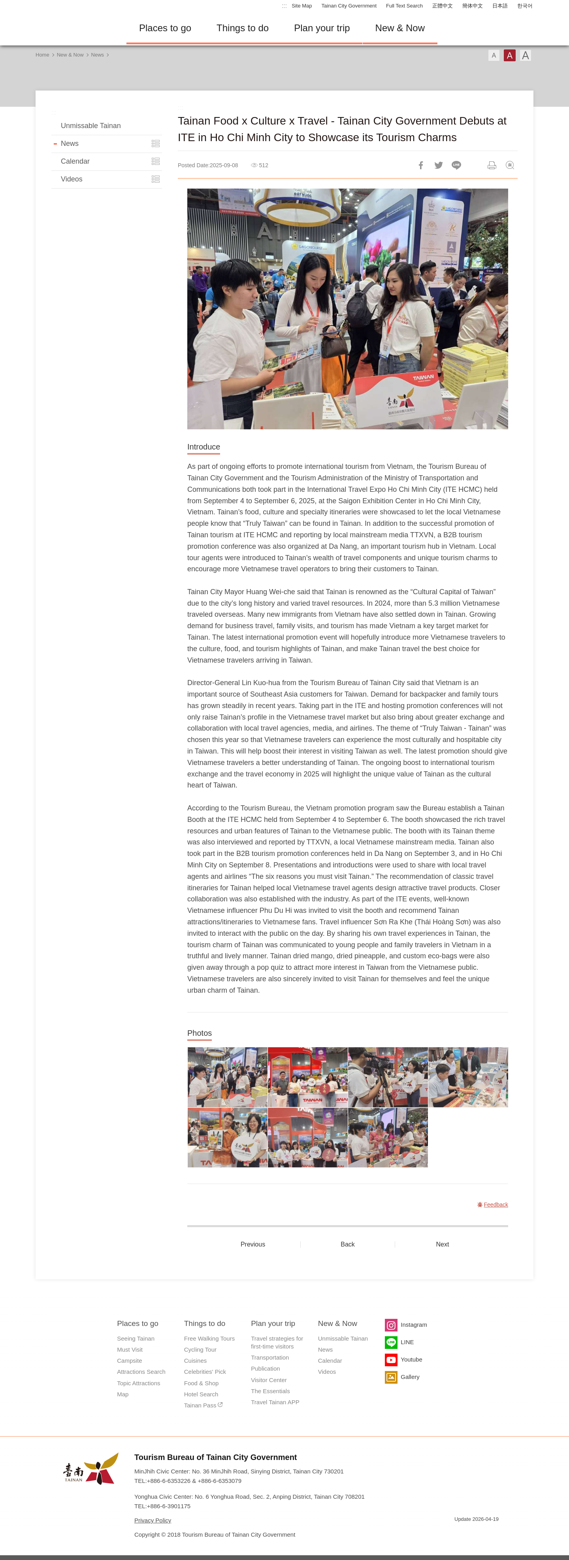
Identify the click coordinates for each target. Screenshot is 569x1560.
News (97, 55)
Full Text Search (404, 6)
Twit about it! (439, 165)
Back (348, 1244)
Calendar (75, 161)
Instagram (414, 1324)
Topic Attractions (138, 1383)
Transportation (270, 1357)
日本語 (500, 6)
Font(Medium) (510, 55)
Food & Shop (201, 1383)
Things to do (243, 28)
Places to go (165, 28)
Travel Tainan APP (275, 1402)
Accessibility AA (488, 1533)
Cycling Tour (200, 1349)
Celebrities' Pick (205, 1371)
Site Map (302, 6)
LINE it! (456, 165)
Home (42, 55)
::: (284, 5)
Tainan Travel (75, 28)
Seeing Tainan (135, 1338)
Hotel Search (201, 1394)
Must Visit (130, 1349)
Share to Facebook (421, 165)
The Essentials (270, 1391)
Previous (253, 1244)
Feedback (510, 165)
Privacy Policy (152, 1520)
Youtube (411, 1359)
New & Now (400, 28)
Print (492, 165)
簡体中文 (472, 6)
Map (122, 1394)
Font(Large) (525, 55)
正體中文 (442, 6)
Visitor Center (269, 1380)
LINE (407, 1342)
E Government (460, 1533)
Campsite (129, 1360)
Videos (72, 179)
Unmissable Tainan (91, 126)
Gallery (410, 1376)
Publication (265, 1368)
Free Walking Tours (209, 1338)
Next (442, 1244)
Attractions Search (141, 1371)
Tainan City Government (349, 6)
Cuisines (195, 1360)
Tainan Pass (200, 1405)
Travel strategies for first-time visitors (277, 1342)
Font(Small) (494, 55)
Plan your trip (322, 28)
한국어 (525, 6)
